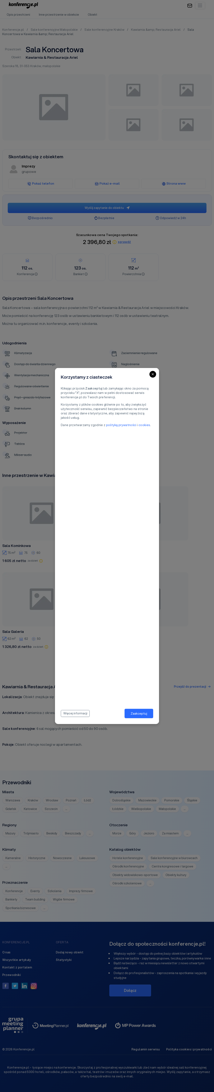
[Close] (152, 374)
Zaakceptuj (139, 713)
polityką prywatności (121, 425)
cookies (144, 425)
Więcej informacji (75, 713)
